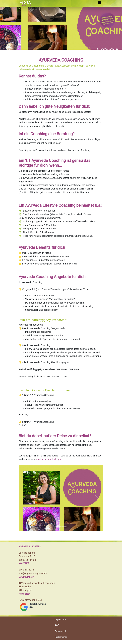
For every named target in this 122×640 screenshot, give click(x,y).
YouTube (25, 586)
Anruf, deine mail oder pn (48, 459)
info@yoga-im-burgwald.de (33, 573)
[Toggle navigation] (99, 2)
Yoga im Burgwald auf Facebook (37, 583)
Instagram (25, 590)
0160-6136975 (26, 569)
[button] (25, 498)
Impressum (60, 619)
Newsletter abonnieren (30, 600)
